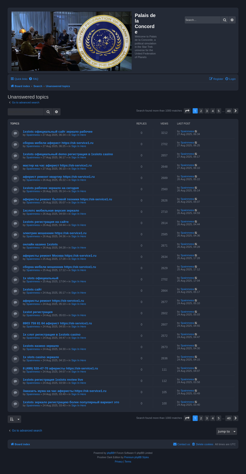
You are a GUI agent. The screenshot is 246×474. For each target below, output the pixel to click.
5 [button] (219, 111)
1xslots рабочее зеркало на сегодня (51, 188)
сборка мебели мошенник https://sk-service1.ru (59, 267)
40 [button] (229, 111)
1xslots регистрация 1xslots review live (53, 379)
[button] (187, 110)
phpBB (110, 453)
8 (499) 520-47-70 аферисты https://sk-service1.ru (60, 368)
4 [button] (213, 111)
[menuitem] (33, 79)
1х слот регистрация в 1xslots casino (51, 334)
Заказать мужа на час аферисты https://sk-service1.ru (64, 391)
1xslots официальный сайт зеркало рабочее (57, 131)
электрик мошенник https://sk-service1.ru (54, 233)
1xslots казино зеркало (41, 346)
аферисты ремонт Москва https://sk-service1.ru (59, 255)
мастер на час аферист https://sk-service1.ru (57, 165)
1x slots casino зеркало (41, 357)
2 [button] (201, 111)
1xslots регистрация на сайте (46, 222)
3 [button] (207, 111)
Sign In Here (78, 134)
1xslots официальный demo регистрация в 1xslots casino (68, 154)
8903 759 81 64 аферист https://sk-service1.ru (57, 323)
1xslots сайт (32, 289)
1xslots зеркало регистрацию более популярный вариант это (71, 402)
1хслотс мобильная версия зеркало (51, 210)
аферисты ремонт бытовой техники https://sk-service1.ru (67, 199)
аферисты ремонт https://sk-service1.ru (53, 300)
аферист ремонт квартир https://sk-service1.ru (59, 176)
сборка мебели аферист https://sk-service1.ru (58, 143)
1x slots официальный (40, 278)
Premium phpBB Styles (136, 457)
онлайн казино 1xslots (40, 244)
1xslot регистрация (38, 312)
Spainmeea (33, 134)
